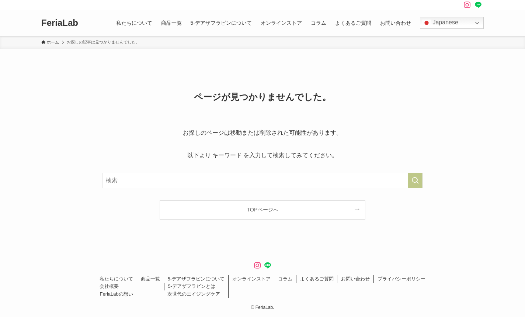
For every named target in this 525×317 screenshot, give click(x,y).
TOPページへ (262, 210)
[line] (478, 5)
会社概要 (109, 286)
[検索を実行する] (415, 180)
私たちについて (116, 279)
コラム (285, 279)
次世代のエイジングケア (193, 294)
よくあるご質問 (317, 279)
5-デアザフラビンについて (196, 279)
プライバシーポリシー (401, 279)
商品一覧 (150, 279)
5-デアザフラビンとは (191, 286)
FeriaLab (59, 22)
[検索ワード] (262, 180)
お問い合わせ (355, 279)
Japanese (440, 22)
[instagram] (467, 5)
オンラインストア (251, 279)
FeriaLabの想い (116, 294)
